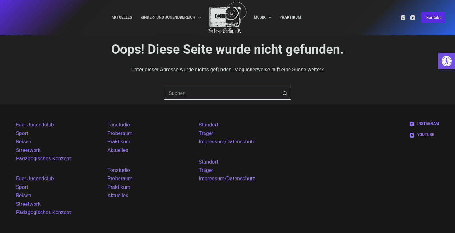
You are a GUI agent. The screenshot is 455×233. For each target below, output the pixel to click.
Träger (206, 133)
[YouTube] (412, 17)
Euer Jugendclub (35, 125)
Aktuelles (122, 17)
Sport (22, 133)
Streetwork (28, 150)
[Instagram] (403, 17)
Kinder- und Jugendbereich (172, 17)
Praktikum (290, 17)
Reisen (23, 142)
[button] (446, 61)
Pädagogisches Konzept (43, 159)
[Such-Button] (285, 93)
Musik (264, 17)
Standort (208, 125)
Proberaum (120, 133)
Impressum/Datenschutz (227, 142)
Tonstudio (118, 125)
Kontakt (433, 17)
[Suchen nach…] (221, 93)
